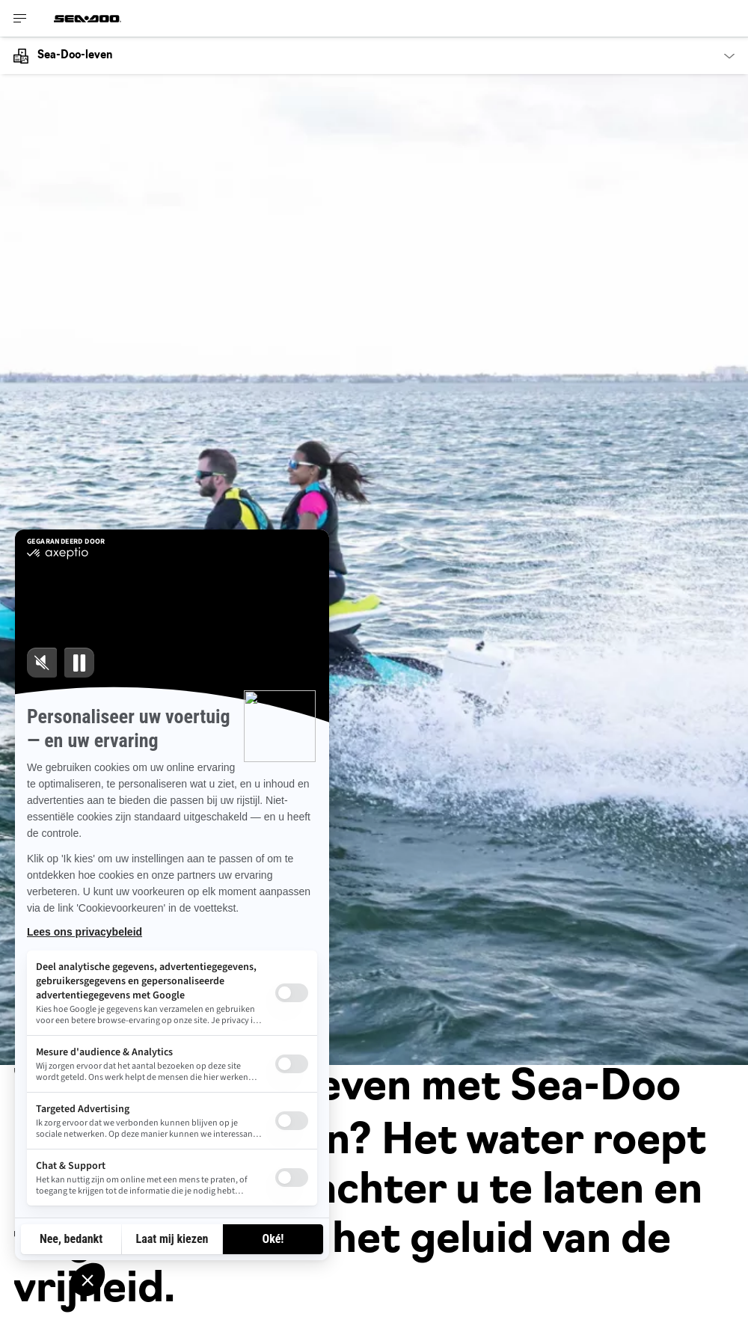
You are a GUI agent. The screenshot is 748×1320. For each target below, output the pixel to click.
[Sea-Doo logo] (87, 18)
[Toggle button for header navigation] (20, 18)
